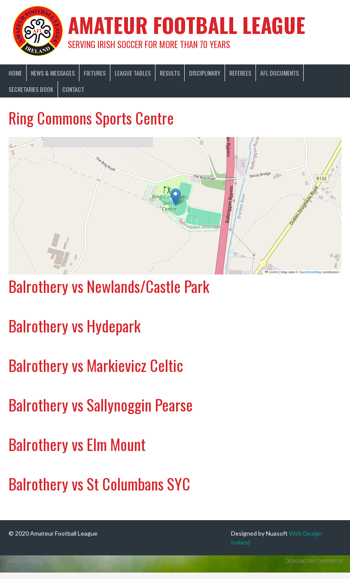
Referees (240, 72)
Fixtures (95, 72)
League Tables (133, 72)
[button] (175, 197)
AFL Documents (279, 72)
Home (15, 72)
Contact (73, 89)
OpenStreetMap (310, 272)
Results (170, 72)
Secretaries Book (31, 89)
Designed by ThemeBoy (314, 561)
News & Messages (53, 72)
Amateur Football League (186, 24)
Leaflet (272, 272)
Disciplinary (204, 72)
